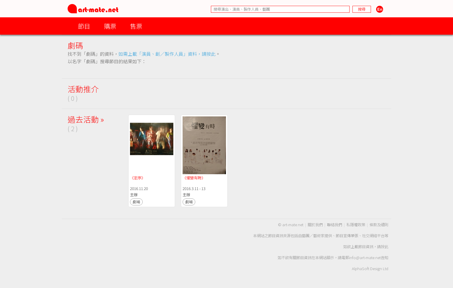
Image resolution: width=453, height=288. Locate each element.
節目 (84, 25)
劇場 (136, 202)
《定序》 (137, 178)
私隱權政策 (355, 224)
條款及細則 (379, 224)
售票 (136, 25)
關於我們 (315, 224)
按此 (384, 246)
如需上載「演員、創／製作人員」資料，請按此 (167, 53)
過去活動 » (86, 119)
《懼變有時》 (194, 178)
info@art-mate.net (365, 257)
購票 (110, 25)
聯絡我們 (334, 224)
